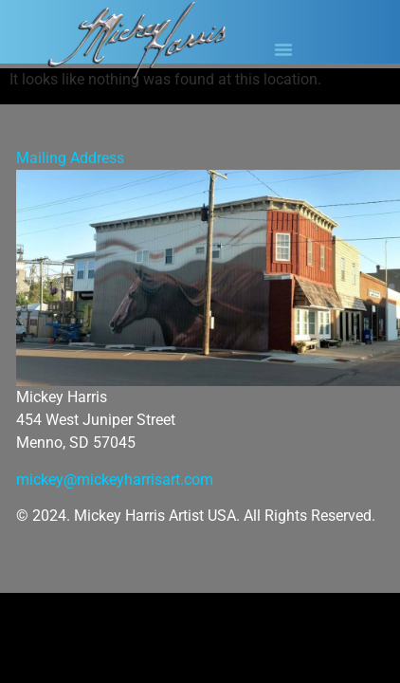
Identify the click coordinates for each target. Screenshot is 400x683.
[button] (283, 49)
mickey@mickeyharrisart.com (114, 480)
